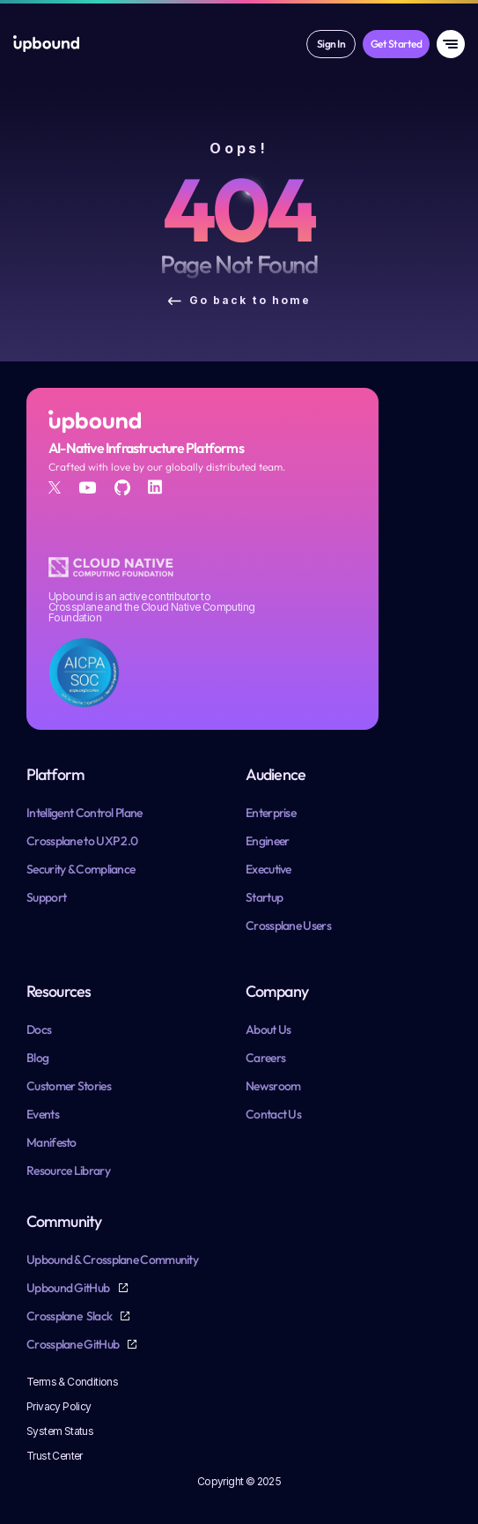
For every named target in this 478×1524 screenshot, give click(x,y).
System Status (59, 1431)
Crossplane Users (288, 925)
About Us (268, 1029)
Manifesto (51, 1142)
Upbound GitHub (69, 1288)
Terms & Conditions (72, 1381)
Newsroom (273, 1086)
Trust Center (54, 1455)
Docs (38, 1029)
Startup (264, 897)
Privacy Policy (59, 1406)
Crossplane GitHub (73, 1344)
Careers (265, 1058)
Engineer (267, 841)
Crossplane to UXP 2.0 (81, 841)
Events (42, 1114)
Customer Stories (68, 1086)
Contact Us (273, 1114)
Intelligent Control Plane (84, 813)
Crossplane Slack (70, 1316)
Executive (268, 869)
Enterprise (271, 813)
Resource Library (68, 1170)
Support (46, 897)
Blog (37, 1058)
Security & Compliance (80, 869)
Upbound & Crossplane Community (112, 1260)
